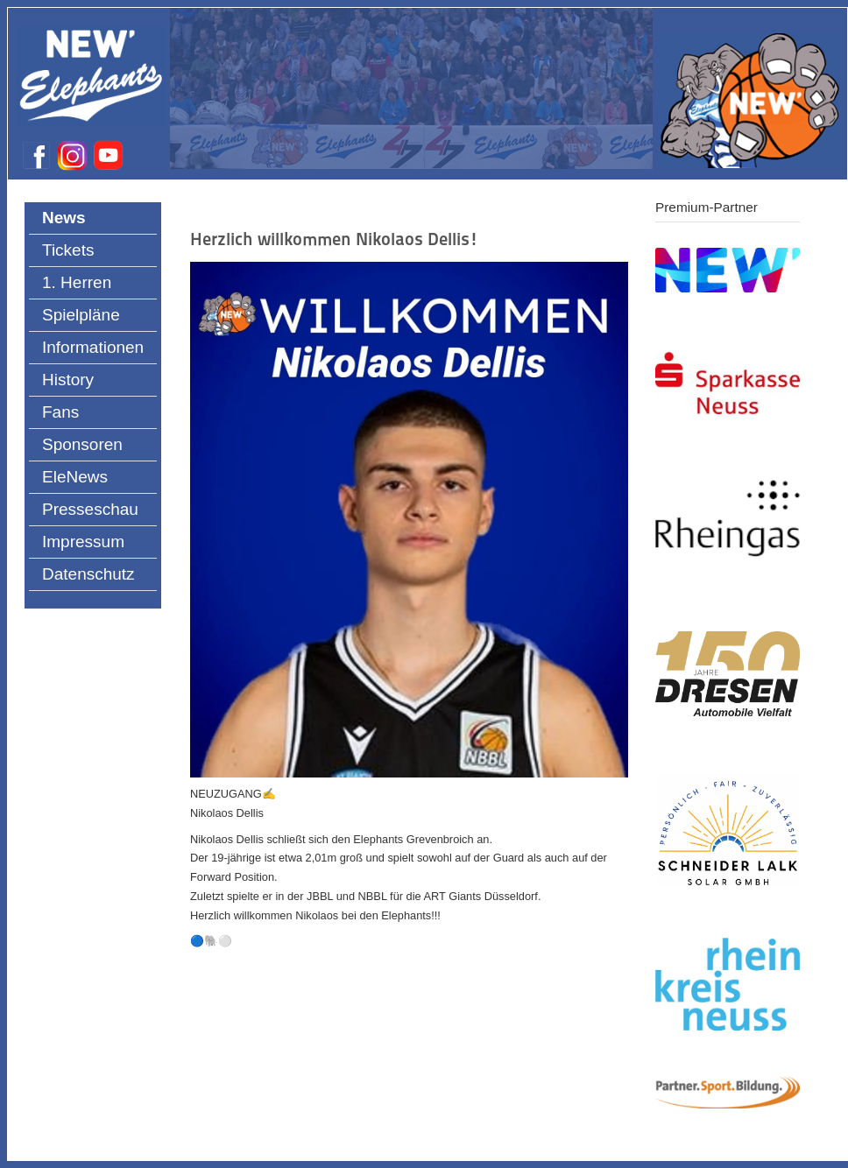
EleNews (75, 477)
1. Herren (76, 282)
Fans (60, 412)
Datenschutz (88, 574)
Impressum (83, 541)
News (64, 217)
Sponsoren (82, 444)
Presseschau (90, 509)
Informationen (93, 347)
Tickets (68, 250)
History (68, 379)
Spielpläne (81, 315)
